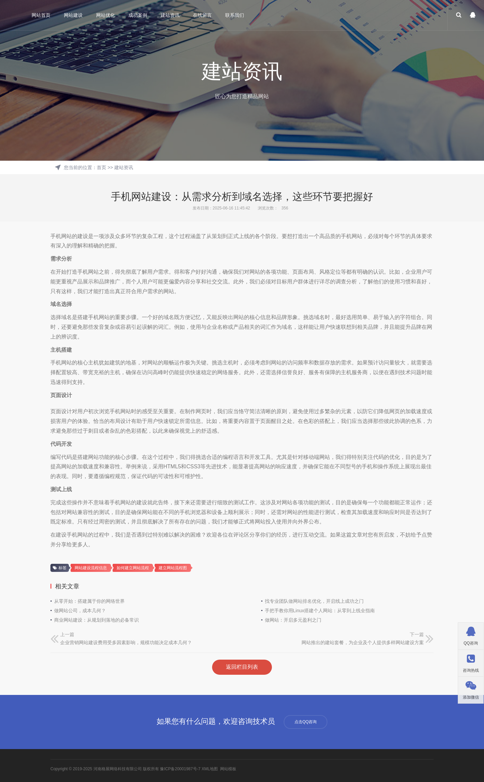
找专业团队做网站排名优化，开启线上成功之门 (314, 601)
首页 (101, 167)
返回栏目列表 (242, 667)
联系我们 (235, 15)
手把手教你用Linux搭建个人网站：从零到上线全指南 (320, 610)
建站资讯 (170, 15)
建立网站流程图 (173, 567)
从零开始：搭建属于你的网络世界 (89, 601)
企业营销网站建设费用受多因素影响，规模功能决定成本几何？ (126, 642)
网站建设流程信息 (91, 567)
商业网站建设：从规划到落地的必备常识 (96, 620)
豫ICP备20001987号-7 (180, 769)
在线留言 (202, 15)
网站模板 (228, 769)
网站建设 (73, 15)
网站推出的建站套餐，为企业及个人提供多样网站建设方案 (362, 642)
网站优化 (105, 15)
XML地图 (210, 769)
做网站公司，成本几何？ (80, 610)
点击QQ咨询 (305, 721)
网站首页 (41, 15)
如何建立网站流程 (133, 567)
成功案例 (138, 15)
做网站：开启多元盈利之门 (293, 620)
